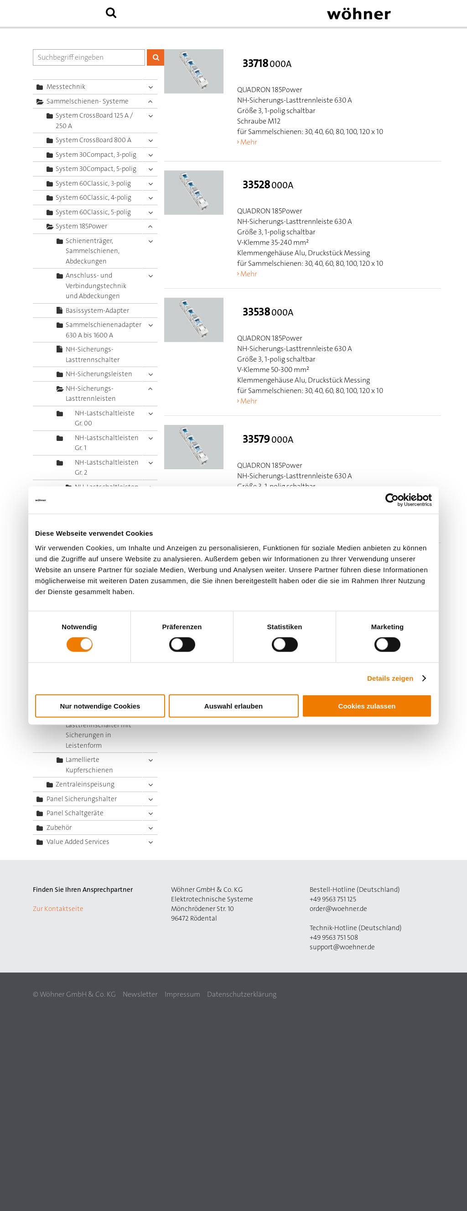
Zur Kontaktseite (58, 908)
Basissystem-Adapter (97, 310)
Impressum (182, 994)
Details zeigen (390, 678)
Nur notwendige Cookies (100, 705)
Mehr (248, 142)
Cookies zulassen (367, 705)
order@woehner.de (338, 908)
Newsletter (140, 994)
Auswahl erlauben (233, 705)
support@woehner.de (342, 947)
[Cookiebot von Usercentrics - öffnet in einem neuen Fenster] (392, 500)
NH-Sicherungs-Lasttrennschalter (92, 354)
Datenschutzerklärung (241, 994)
